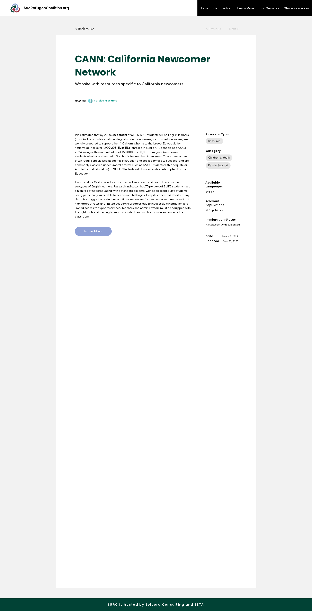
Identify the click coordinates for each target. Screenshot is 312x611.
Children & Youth (219, 157)
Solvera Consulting (165, 604)
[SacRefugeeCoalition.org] (46, 8)
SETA (199, 604)
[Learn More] (93, 231)
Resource (214, 141)
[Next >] (231, 29)
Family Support (218, 165)
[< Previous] (214, 29)
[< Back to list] (88, 29)
